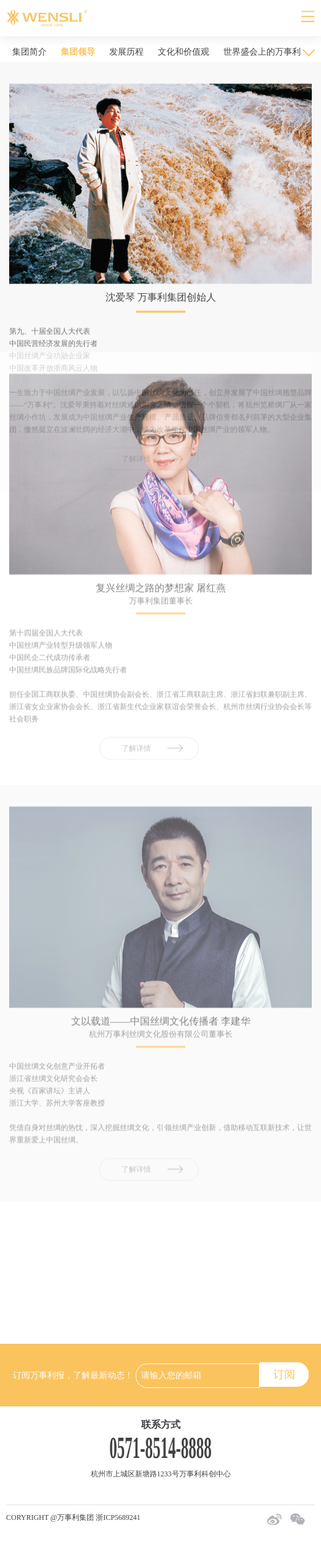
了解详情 (136, 671)
